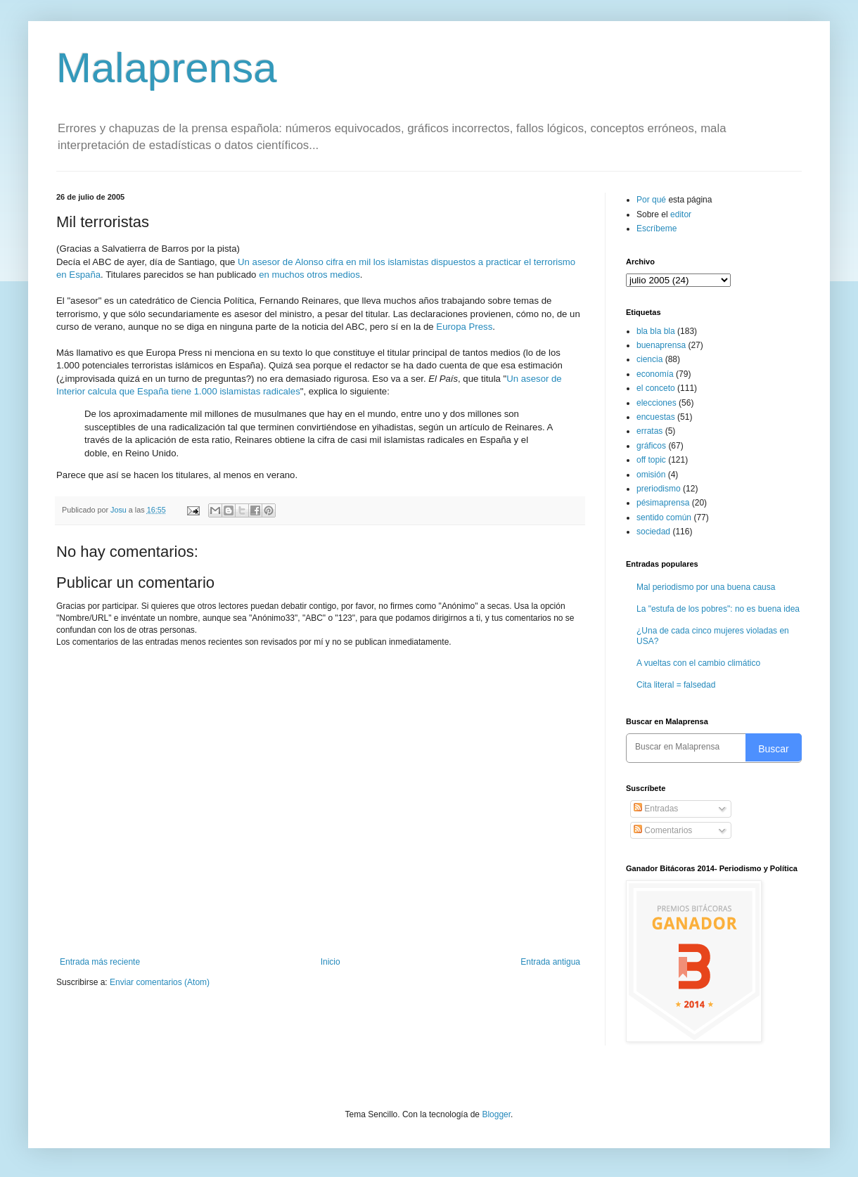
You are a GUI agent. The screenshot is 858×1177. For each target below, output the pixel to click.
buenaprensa (661, 345)
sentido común (663, 517)
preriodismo (658, 489)
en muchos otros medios (309, 274)
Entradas (656, 808)
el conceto (655, 388)
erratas (649, 431)
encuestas (655, 417)
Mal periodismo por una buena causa (705, 587)
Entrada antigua (550, 962)
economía (655, 374)
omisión (650, 475)
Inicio (330, 962)
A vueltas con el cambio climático (698, 663)
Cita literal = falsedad (675, 685)
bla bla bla (655, 331)
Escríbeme (656, 228)
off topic (651, 460)
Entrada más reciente (100, 962)
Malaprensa (166, 67)
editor (680, 214)
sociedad (653, 531)
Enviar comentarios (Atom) (160, 982)
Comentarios (663, 830)
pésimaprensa (662, 503)
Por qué (652, 200)
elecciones (656, 403)
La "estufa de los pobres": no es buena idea (718, 609)
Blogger (496, 1114)
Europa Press (464, 326)
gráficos (651, 446)
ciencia (649, 359)
